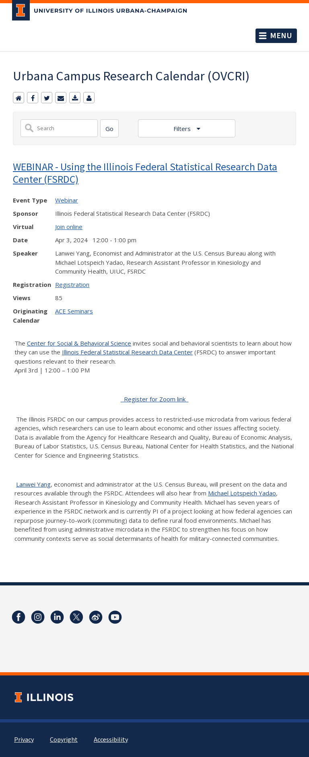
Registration (72, 284)
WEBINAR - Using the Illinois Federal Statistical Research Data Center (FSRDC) (145, 173)
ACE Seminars (74, 311)
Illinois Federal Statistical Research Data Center (127, 352)
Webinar (66, 200)
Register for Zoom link (155, 399)
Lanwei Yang (33, 484)
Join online (68, 227)
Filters (182, 129)
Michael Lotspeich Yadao (242, 493)
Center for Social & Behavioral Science (79, 343)
